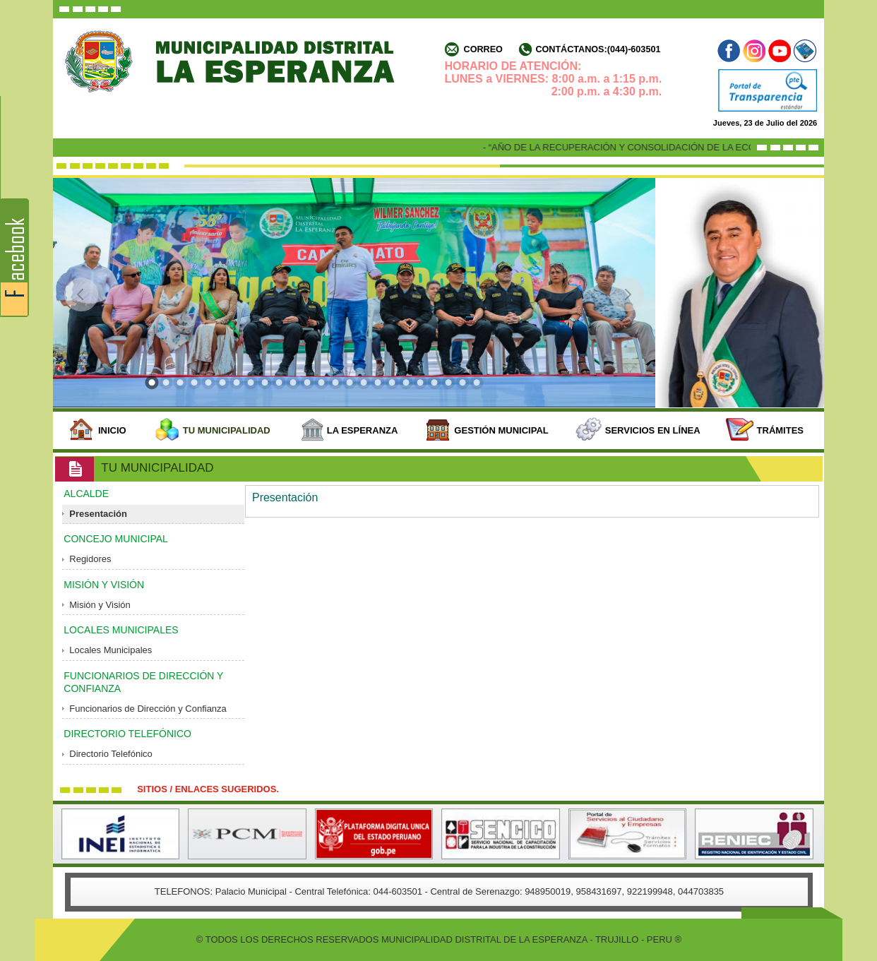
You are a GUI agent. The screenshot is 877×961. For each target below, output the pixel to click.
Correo (483, 49)
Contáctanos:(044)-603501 (597, 49)
